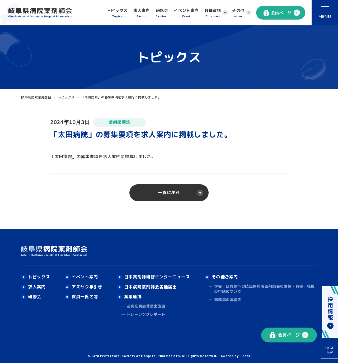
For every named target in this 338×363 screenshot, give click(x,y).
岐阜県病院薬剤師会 (36, 97)
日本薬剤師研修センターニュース (157, 277)
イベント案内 (186, 13)
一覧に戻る (169, 192)
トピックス (117, 13)
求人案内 (141, 13)
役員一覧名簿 (85, 297)
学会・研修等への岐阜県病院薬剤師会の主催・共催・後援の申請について (264, 289)
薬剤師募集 (119, 122)
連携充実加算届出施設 (146, 306)
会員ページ (278, 13)
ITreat (245, 355)
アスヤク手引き (87, 287)
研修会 (162, 13)
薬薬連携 (133, 297)
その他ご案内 (225, 277)
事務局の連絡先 (227, 299)
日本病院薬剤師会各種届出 (150, 287)
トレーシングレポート (146, 314)
